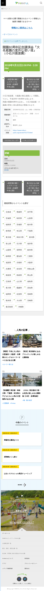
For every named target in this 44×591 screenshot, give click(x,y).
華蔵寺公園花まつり (11, 440)
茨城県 (19, 224)
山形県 (30, 218)
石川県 (19, 243)
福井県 (30, 243)
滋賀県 (8, 262)
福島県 (8, 224)
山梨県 (8, 250)
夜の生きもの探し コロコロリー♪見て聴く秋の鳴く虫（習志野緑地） (32, 84)
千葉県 (30, 231)
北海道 (8, 212)
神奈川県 (20, 237)
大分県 (19, 300)
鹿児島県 (9, 307)
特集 (3, 332)
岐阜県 (30, 250)
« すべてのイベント (10, 34)
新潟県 (31, 237)
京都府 (19, 262)
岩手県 (30, 212)
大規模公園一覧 (6, 543)
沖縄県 (21, 307)
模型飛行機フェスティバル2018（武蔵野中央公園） (13, 83)
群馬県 (8, 231)
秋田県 (19, 218)
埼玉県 (19, 231)
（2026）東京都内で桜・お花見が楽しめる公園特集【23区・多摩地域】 (31, 393)
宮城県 (8, 218)
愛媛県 (19, 288)
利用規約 (27, 558)
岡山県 (30, 275)
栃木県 (30, 224)
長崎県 (30, 294)
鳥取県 (8, 275)
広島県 (8, 281)
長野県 (19, 250)
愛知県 (19, 256)
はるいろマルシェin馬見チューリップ (18, 474)
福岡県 (8, 294)
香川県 (8, 288)
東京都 (6, 170)
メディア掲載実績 (7, 568)
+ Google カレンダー (11, 140)
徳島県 (30, 281)
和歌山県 (30, 269)
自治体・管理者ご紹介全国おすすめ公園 (13, 553)
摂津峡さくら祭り (10, 457)
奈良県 (19, 269)
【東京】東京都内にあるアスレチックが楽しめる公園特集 (31, 354)
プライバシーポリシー (31, 563)
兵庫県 (8, 269)
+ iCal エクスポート (29, 140)
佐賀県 (19, 294)
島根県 (19, 275)
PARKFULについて (7, 558)
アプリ (4, 563)
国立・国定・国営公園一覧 (10, 548)
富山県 (8, 243)
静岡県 (8, 256)
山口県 (19, 281)
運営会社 (27, 568)
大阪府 (30, 262)
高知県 (30, 288)
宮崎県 (30, 300)
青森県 (19, 212)
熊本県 (8, 300)
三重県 (30, 256)
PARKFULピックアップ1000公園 (11, 538)
